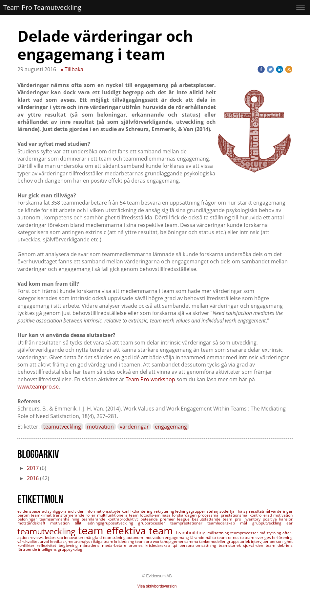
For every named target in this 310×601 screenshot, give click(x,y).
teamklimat (42, 515)
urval (45, 541)
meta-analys (79, 541)
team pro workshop (153, 541)
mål (246, 523)
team (92, 530)
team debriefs (279, 545)
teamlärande (95, 519)
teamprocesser (244, 533)
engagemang (171, 426)
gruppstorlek (239, 541)
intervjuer (260, 541)
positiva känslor (278, 519)
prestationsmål (235, 515)
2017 (33, 468)
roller (91, 515)
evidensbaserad (32, 511)
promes (137, 545)
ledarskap (54, 537)
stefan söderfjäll (222, 511)
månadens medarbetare (104, 545)
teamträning (115, 537)
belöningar (28, 519)
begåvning (69, 545)
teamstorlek (231, 545)
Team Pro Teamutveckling (42, 7)
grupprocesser (154, 523)
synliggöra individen (67, 511)
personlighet (281, 541)
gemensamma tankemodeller (199, 541)
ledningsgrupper (191, 511)
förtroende (27, 549)
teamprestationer (189, 523)
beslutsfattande (207, 519)
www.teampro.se (38, 386)
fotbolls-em (151, 515)
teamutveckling (62, 426)
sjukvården (254, 545)
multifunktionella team (118, 515)
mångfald (93, 537)
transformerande (69, 515)
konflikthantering (138, 511)
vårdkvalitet (28, 541)
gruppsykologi (70, 549)
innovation (74, 537)
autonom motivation (146, 537)
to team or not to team (233, 537)
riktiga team (102, 541)
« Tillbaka (72, 69)
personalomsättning (199, 545)
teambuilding (191, 532)
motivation (100, 426)
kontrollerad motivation (271, 515)
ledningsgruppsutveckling (112, 523)
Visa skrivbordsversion (157, 586)
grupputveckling (269, 523)
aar (289, 523)
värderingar (134, 426)
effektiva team (141, 530)
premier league (176, 519)
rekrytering (165, 511)
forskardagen (185, 515)
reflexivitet (48, 545)
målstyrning (270, 533)
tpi (176, 545)
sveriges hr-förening (274, 537)
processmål (209, 515)
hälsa (243, 511)
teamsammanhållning (60, 519)
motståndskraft (34, 523)
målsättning (218, 533)
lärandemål (201, 537)
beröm (24, 515)
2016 (33, 478)
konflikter (27, 545)
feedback (59, 541)
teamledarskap (223, 523)
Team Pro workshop (150, 379)
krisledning (124, 541)
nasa (167, 515)
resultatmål (260, 511)
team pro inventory (243, 519)
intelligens (48, 549)
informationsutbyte (104, 511)
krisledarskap (159, 545)
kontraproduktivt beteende (134, 519)
